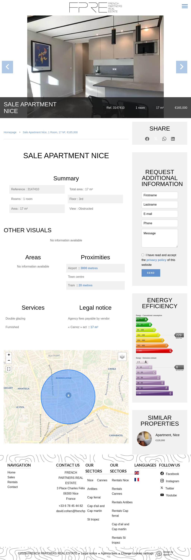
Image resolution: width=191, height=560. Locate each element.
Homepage (10, 132)
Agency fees (109, 553)
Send (151, 273)
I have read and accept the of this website (159, 260)
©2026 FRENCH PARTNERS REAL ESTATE (47, 553)
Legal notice (89, 553)
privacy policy (157, 260)
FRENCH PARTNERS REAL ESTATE (71, 478)
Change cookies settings (137, 553)
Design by (163, 553)
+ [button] (9, 355)
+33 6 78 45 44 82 (71, 505)
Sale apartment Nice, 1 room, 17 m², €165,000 (50, 132)
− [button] (9, 361)
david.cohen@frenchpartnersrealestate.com (85, 511)
